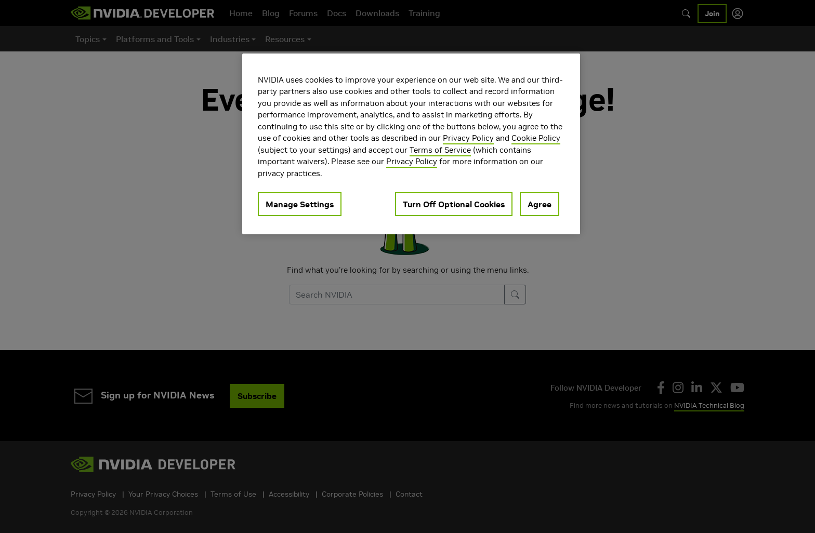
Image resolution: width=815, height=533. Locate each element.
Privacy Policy (468, 138)
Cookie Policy (535, 138)
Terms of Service (440, 150)
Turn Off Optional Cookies (454, 204)
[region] (411, 144)
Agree (539, 204)
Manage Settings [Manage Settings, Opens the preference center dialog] (300, 204)
